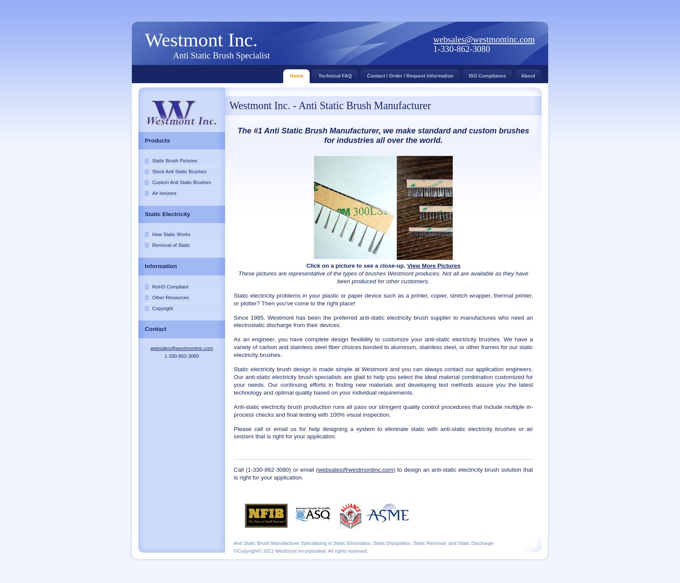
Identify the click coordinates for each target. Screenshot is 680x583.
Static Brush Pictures (174, 160)
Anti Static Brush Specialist (221, 55)
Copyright (162, 308)
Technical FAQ (335, 73)
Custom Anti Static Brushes (181, 182)
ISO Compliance (487, 73)
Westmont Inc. (201, 40)
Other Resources (170, 297)
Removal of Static (171, 245)
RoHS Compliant (170, 286)
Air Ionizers (164, 193)
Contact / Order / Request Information (410, 73)
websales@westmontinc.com (484, 39)
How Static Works (171, 234)
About (528, 73)
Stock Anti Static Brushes (179, 171)
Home (296, 73)
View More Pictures (434, 265)
